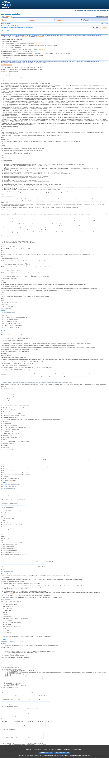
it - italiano (90, 10)
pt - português (100, 10)
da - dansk (78, 10)
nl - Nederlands (97, 10)
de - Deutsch (80, 10)
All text (19, 13)
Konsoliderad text (8, 31)
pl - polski (98, 10)
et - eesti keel (81, 10)
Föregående (9, 13)
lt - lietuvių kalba (92, 10)
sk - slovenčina (103, 10)
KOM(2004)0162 (24, 36)
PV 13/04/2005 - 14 (31, 20)
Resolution (7, 30)
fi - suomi (105, 10)
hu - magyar (94, 10)
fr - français (85, 10)
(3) (1, 743)
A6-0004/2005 (4, 20)
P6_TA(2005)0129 (86, 20)
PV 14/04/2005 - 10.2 (59, 20)
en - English (84, 10)
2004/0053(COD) (9, 16)
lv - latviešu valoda (91, 10)
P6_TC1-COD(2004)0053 (6, 64)
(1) (1, 57)
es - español (75, 10)
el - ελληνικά (82, 10)
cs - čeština (77, 10)
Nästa (13, 13)
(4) (1, 744)
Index (3, 13)
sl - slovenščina (104, 10)
